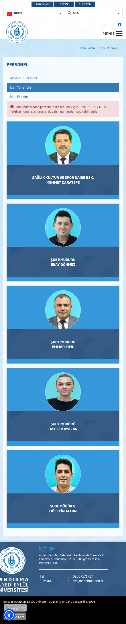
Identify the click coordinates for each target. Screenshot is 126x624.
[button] (9, 615)
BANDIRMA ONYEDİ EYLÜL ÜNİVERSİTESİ (28, 602)
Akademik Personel (23, 78)
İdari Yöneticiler (21, 87)
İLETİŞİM (47, 549)
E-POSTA (85, 4)
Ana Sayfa (87, 48)
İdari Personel (20, 96)
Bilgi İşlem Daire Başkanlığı (69, 602)
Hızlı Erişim (42, 4)
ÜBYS (64, 4)
